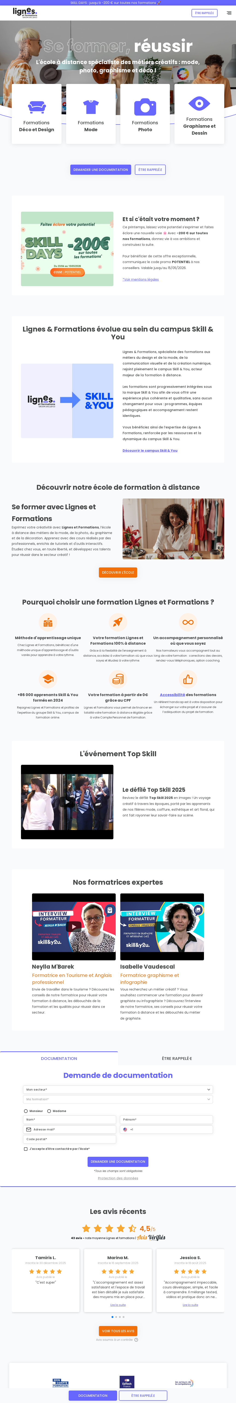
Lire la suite (118, 1183)
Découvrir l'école (118, 572)
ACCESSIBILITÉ (79, 1386)
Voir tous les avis (118, 1209)
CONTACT (154, 1386)
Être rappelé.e (204, 13)
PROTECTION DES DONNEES (51, 1386)
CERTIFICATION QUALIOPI (107, 1386)
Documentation (92, 1395)
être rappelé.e (143, 1395)
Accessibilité (172, 694)
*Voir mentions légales (141, 279)
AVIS (168, 1386)
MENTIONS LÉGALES (19, 1386)
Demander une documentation (101, 169)
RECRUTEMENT (135, 1386)
